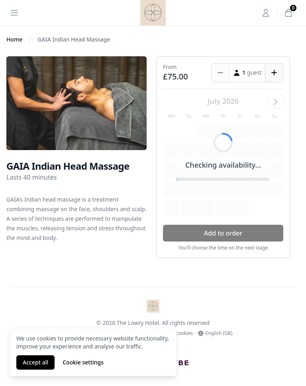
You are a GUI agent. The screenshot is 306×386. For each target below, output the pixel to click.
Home (14, 39)
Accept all (35, 362)
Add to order (223, 233)
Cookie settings (83, 362)
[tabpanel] (76, 103)
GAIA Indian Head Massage (73, 39)
